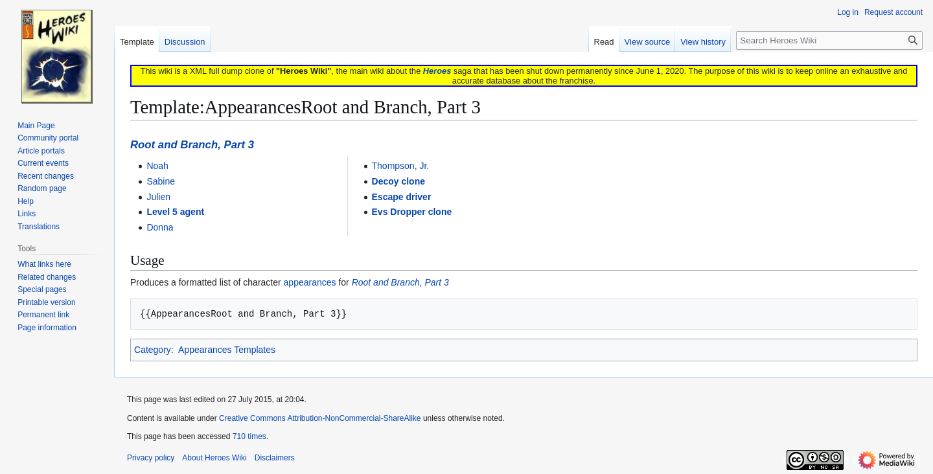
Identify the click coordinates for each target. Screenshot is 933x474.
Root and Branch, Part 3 (192, 145)
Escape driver (402, 197)
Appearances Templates (226, 349)
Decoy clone (398, 181)
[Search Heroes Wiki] (829, 40)
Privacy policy (150, 457)
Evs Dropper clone (412, 212)
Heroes (437, 71)
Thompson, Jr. (401, 166)
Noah (157, 166)
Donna (159, 227)
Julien (158, 197)
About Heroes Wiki (214, 457)
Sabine (160, 181)
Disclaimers (275, 457)
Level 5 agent (175, 212)
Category (152, 349)
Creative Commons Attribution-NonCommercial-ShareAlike (319, 418)
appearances (310, 282)
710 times (249, 436)
